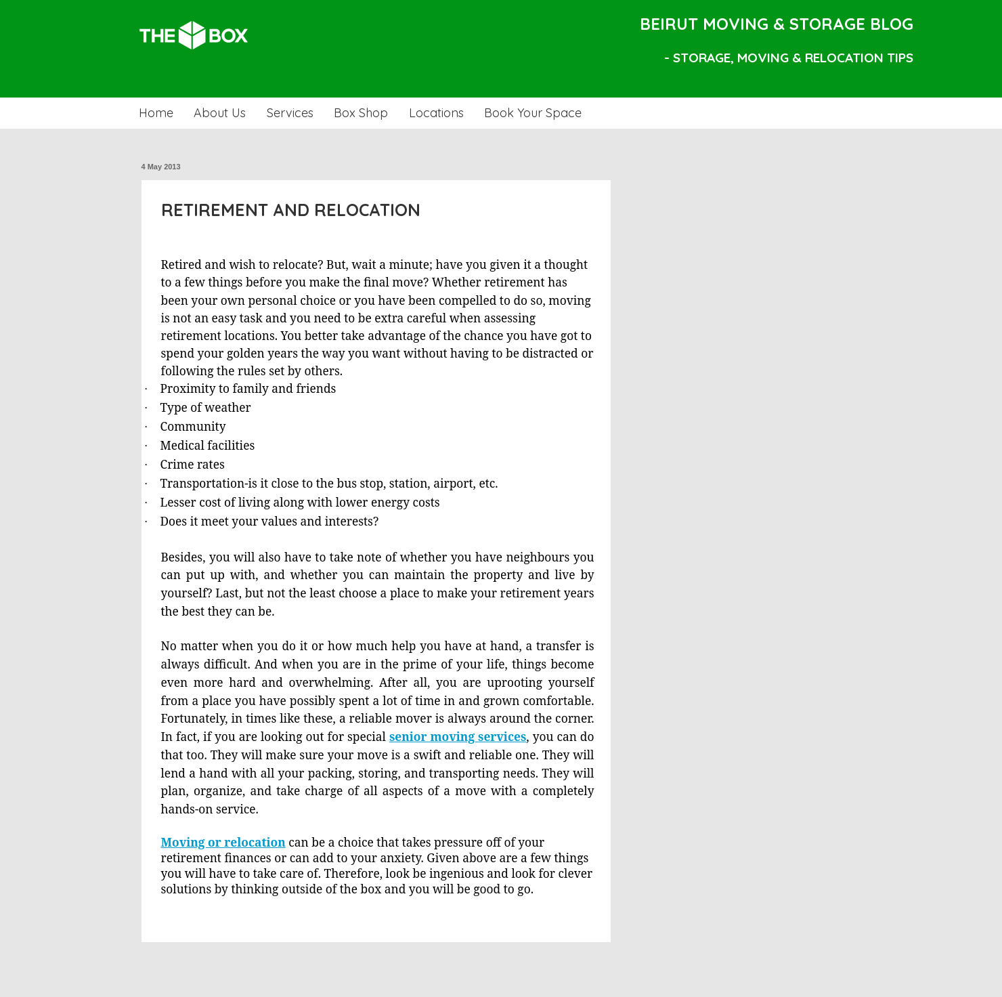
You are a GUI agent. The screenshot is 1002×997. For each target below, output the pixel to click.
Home (156, 113)
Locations (436, 113)
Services (290, 113)
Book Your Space (533, 113)
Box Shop (361, 113)
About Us (220, 113)
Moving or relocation (223, 842)
